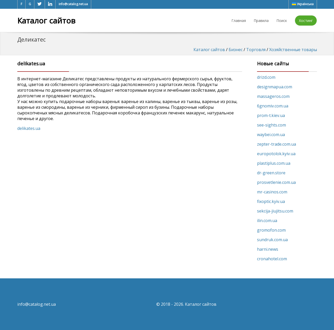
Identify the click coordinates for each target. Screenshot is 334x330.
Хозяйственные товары (293, 49)
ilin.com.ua (267, 220)
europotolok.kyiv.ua (276, 153)
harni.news (267, 249)
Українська (303, 4)
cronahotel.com (272, 259)
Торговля (256, 49)
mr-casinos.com (272, 192)
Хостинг (306, 20)
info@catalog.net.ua (73, 4)
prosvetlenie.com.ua (276, 182)
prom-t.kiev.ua (271, 115)
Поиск (281, 20)
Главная (238, 20)
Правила (261, 20)
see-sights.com (271, 125)
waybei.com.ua (271, 134)
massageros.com (273, 96)
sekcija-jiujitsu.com (275, 211)
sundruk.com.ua (272, 239)
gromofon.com (271, 230)
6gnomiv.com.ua (272, 106)
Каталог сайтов (46, 20)
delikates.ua (28, 128)
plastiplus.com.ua (273, 163)
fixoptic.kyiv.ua (271, 201)
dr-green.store (271, 173)
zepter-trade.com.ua (276, 144)
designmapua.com (274, 87)
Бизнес (236, 49)
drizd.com (266, 77)
